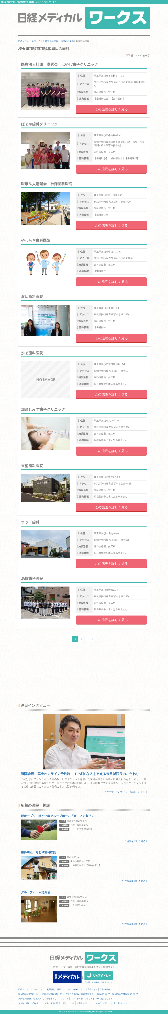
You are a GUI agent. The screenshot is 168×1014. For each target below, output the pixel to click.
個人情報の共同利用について (125, 994)
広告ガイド (92, 989)
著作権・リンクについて (57, 998)
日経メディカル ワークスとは (31, 989)
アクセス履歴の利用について (31, 998)
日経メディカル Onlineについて (71, 989)
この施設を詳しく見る (111, 109)
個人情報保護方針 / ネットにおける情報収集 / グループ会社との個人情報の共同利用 (56, 994)
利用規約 (51, 989)
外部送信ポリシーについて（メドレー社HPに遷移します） (103, 1003)
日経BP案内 (104, 989)
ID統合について (103, 994)
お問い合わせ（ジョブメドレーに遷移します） (92, 998)
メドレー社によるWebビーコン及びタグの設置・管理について (46, 1003)
